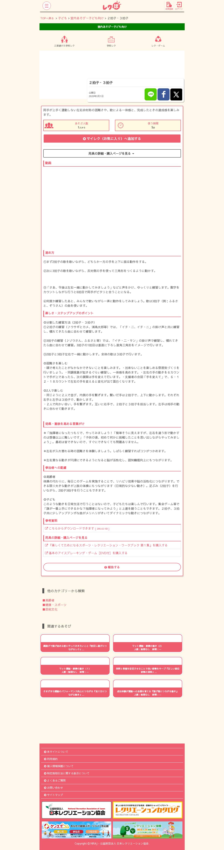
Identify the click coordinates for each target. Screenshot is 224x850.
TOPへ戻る (47, 18)
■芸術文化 (49, 609)
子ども (62, 18)
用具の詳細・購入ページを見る (112, 153)
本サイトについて (56, 752)
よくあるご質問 (55, 780)
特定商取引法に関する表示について (66, 773)
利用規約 (51, 759)
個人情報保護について (59, 766)
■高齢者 (48, 600)
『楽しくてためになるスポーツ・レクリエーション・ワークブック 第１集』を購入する (106, 545)
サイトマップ (53, 795)
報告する (112, 567)
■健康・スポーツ (54, 605)
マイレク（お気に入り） (112, 138)
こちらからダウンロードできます (77, 528)
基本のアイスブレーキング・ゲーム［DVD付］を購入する (86, 553)
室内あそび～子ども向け (87, 18)
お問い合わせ (53, 787)
